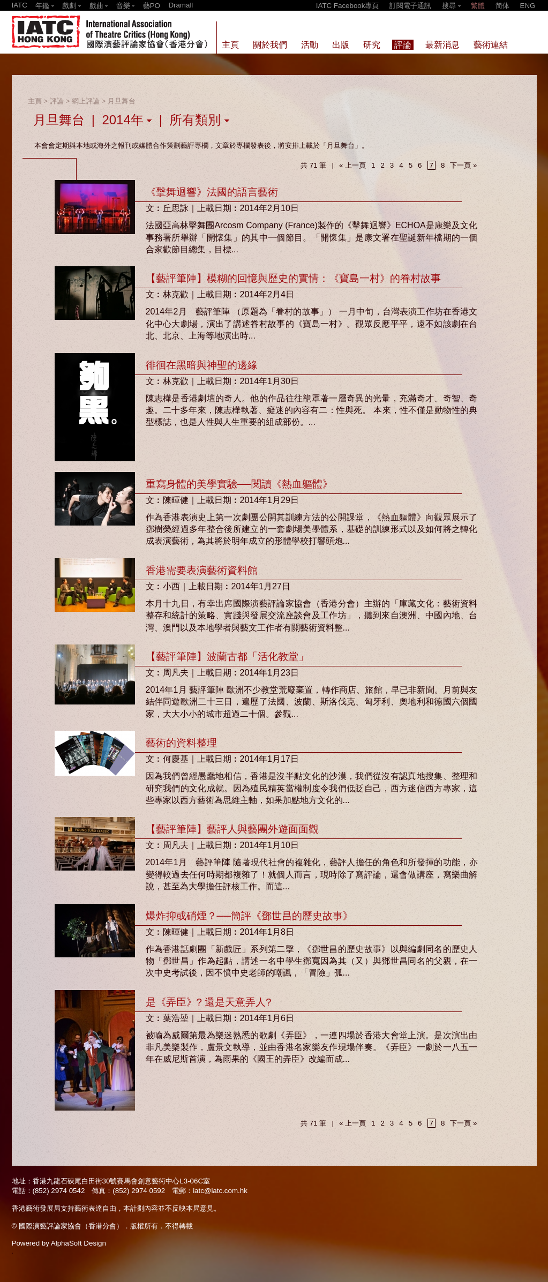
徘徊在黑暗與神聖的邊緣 (202, 365)
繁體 (478, 6)
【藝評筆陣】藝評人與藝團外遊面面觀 (232, 829)
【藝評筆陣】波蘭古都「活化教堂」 (227, 656)
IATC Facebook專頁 (347, 6)
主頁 (35, 101)
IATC (19, 5)
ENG (528, 6)
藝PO (151, 6)
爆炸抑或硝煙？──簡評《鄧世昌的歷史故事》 (249, 915)
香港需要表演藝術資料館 (202, 570)
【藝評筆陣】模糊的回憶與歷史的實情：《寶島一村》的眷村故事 (293, 278)
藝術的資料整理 (181, 742)
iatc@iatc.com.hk (220, 1191)
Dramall (180, 5)
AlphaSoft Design (78, 1243)
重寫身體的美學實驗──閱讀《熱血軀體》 (239, 484)
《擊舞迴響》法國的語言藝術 (212, 192)
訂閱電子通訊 (410, 6)
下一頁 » (463, 165)
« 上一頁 (352, 165)
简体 (502, 6)
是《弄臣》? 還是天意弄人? (209, 1002)
